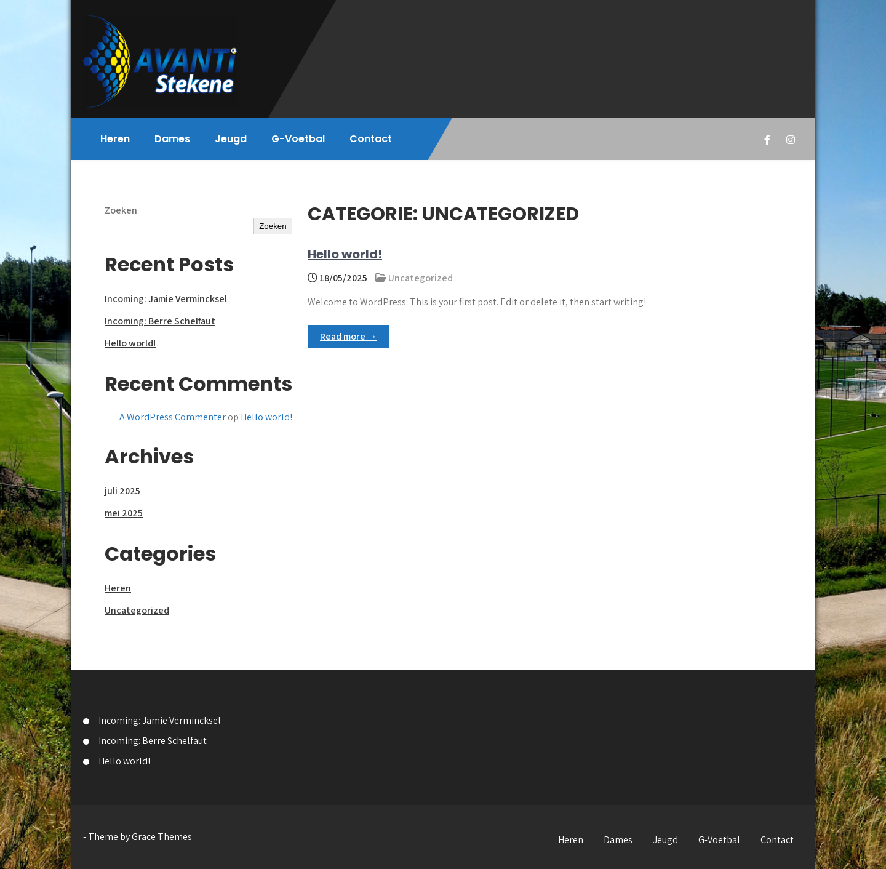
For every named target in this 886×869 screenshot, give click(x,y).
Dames (172, 139)
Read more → (348, 336)
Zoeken (121, 210)
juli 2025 (122, 490)
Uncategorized (420, 277)
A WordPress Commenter (172, 416)
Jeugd (231, 139)
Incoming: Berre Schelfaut (160, 320)
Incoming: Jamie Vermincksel (166, 298)
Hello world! (345, 254)
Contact (370, 139)
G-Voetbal (298, 139)
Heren (115, 139)
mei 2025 (124, 513)
